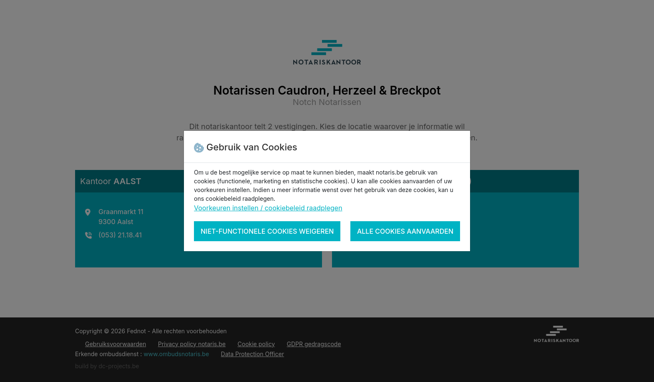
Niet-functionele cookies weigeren (267, 231)
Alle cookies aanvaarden (405, 231)
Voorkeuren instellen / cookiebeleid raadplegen (268, 208)
